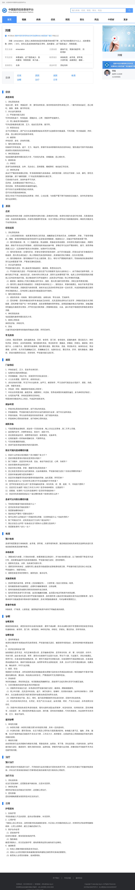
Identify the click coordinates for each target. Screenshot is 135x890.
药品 (97, 19)
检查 (73, 75)
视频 (24, 19)
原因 (37, 75)
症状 (53, 19)
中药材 (111, 19)
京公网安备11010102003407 (107, 887)
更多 (126, 19)
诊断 (19, 80)
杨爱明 (114, 74)
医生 (82, 19)
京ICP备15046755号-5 (91, 887)
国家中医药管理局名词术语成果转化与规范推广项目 (33, 36)
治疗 (37, 80)
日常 (55, 80)
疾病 (38, 19)
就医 (55, 75)
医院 (67, 19)
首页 (9, 19)
